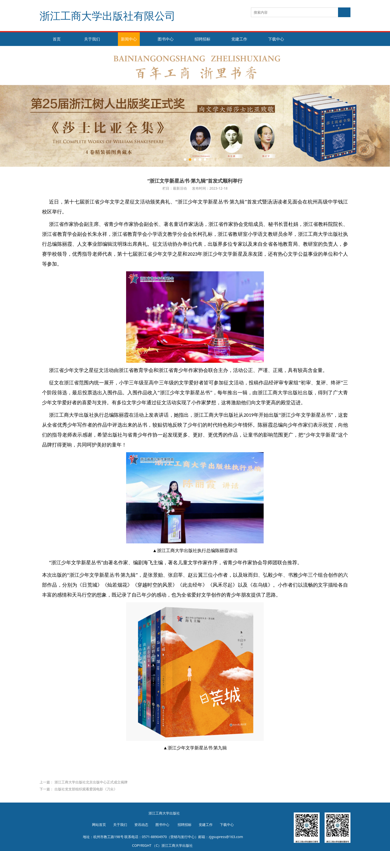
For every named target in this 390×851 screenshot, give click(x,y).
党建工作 (239, 39)
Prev (56, 106)
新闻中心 (129, 39)
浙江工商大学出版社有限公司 (107, 15)
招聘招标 (202, 39)
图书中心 (166, 39)
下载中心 (276, 39)
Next (353, 106)
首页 (57, 39)
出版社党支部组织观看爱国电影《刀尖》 (85, 789)
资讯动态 (141, 824)
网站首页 (99, 824)
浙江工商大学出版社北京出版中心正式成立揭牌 (91, 782)
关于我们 (92, 39)
